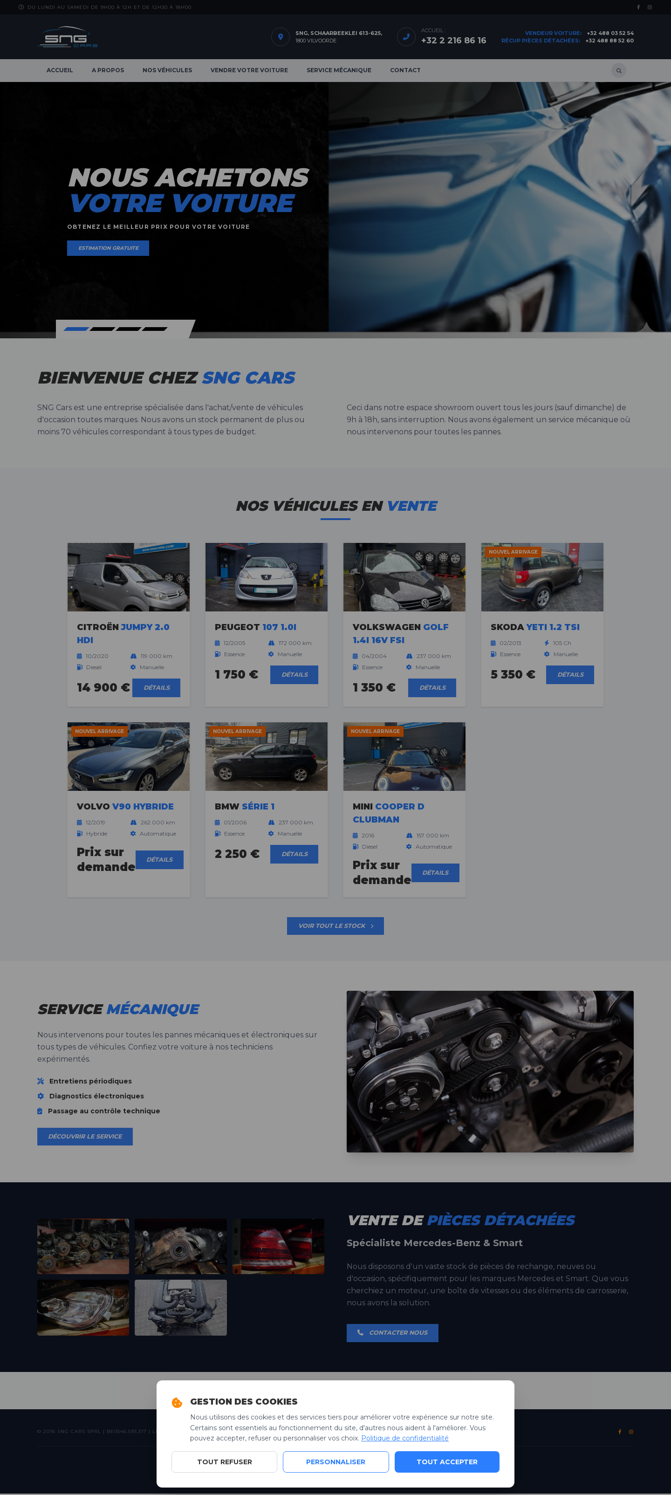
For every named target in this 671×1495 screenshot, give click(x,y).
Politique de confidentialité (405, 1438)
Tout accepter (447, 1462)
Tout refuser (224, 1462)
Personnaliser (335, 1462)
